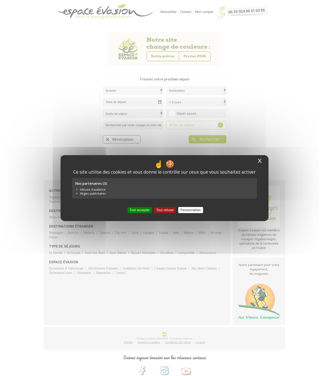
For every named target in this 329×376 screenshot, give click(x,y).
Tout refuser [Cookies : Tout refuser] (165, 210)
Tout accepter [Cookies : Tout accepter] (139, 210)
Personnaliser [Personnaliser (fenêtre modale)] (190, 210)
